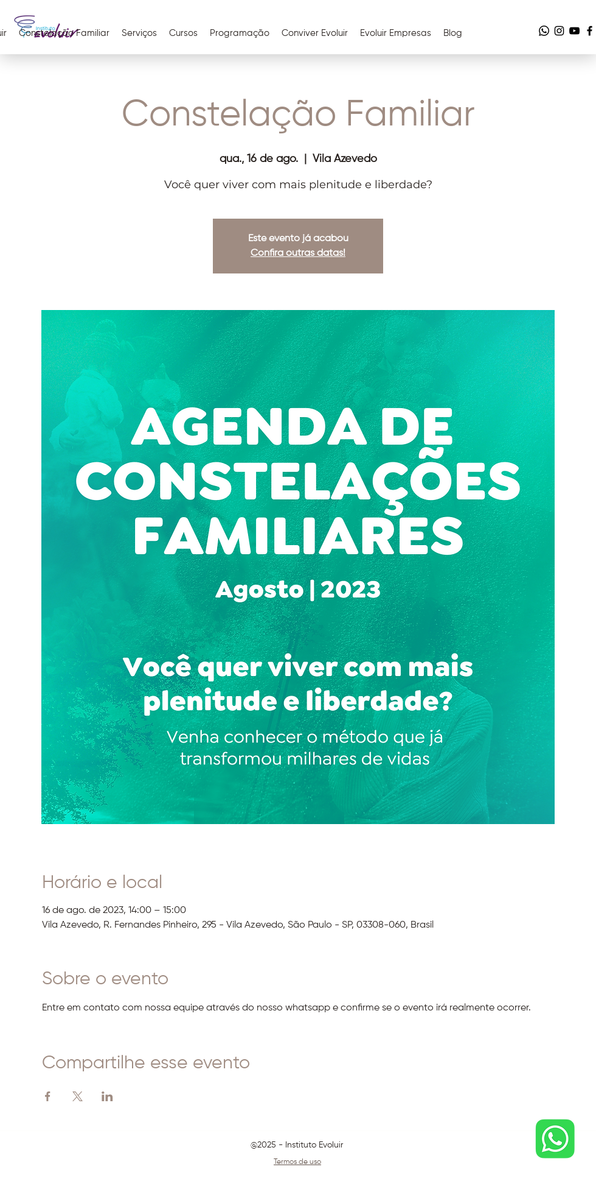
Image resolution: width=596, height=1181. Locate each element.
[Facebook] (589, 30)
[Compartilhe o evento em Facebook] (48, 1096)
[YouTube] (574, 30)
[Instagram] (559, 30)
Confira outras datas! (298, 253)
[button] (314, 33)
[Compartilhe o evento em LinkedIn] (107, 1096)
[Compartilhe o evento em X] (77, 1096)
